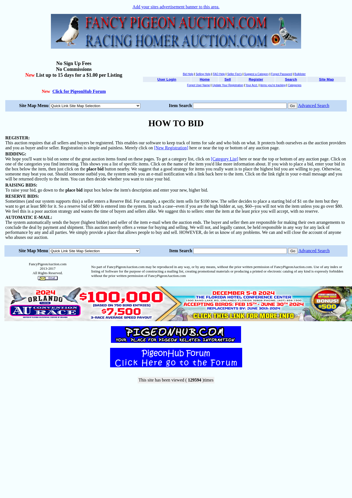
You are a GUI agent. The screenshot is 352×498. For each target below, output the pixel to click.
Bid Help (188, 74)
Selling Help (203, 74)
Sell (227, 79)
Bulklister (300, 74)
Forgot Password (281, 74)
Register (256, 79)
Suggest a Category (256, 74)
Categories (294, 85)
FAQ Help (219, 74)
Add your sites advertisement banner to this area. (176, 6)
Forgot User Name (198, 85)
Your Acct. (252, 85)
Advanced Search (313, 105)
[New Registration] (171, 147)
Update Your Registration (227, 85)
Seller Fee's (234, 74)
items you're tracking (273, 85)
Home (205, 79)
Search (291, 79)
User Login (166, 79)
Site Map (326, 79)
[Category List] (224, 159)
